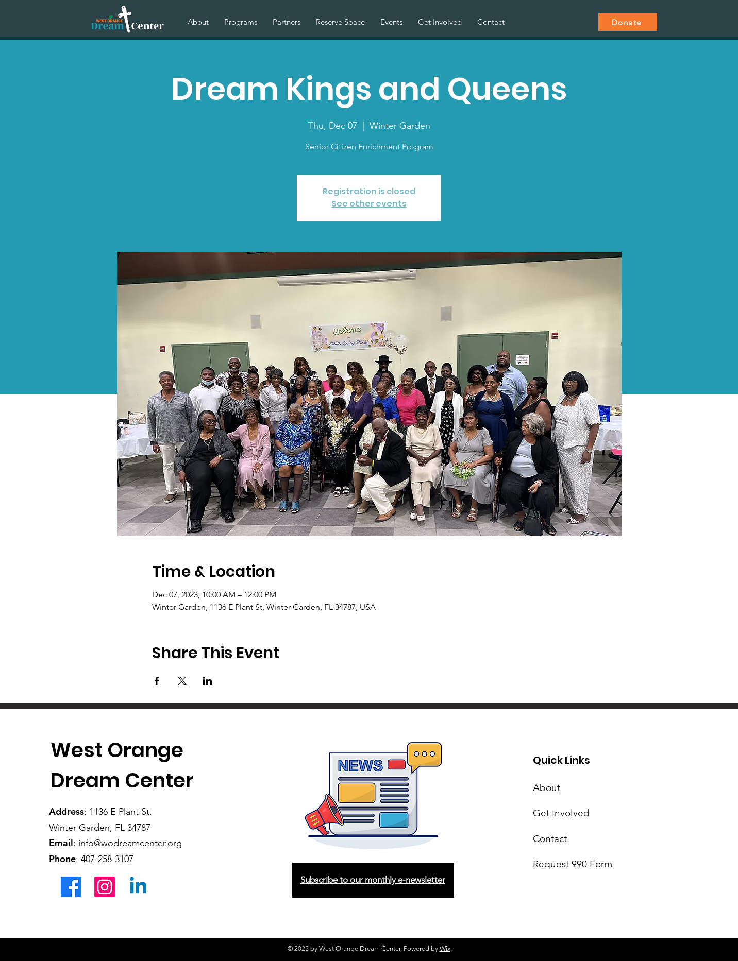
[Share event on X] (182, 681)
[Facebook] (71, 887)
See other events (369, 204)
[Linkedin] (138, 887)
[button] (240, 22)
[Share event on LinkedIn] (207, 681)
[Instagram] (104, 887)
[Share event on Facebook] (157, 681)
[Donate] (627, 22)
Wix (445, 948)
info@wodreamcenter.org (130, 843)
